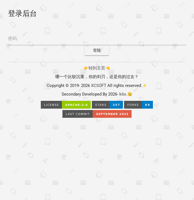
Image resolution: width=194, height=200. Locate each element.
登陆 (97, 50)
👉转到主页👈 (97, 68)
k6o (122, 94)
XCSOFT (98, 85)
